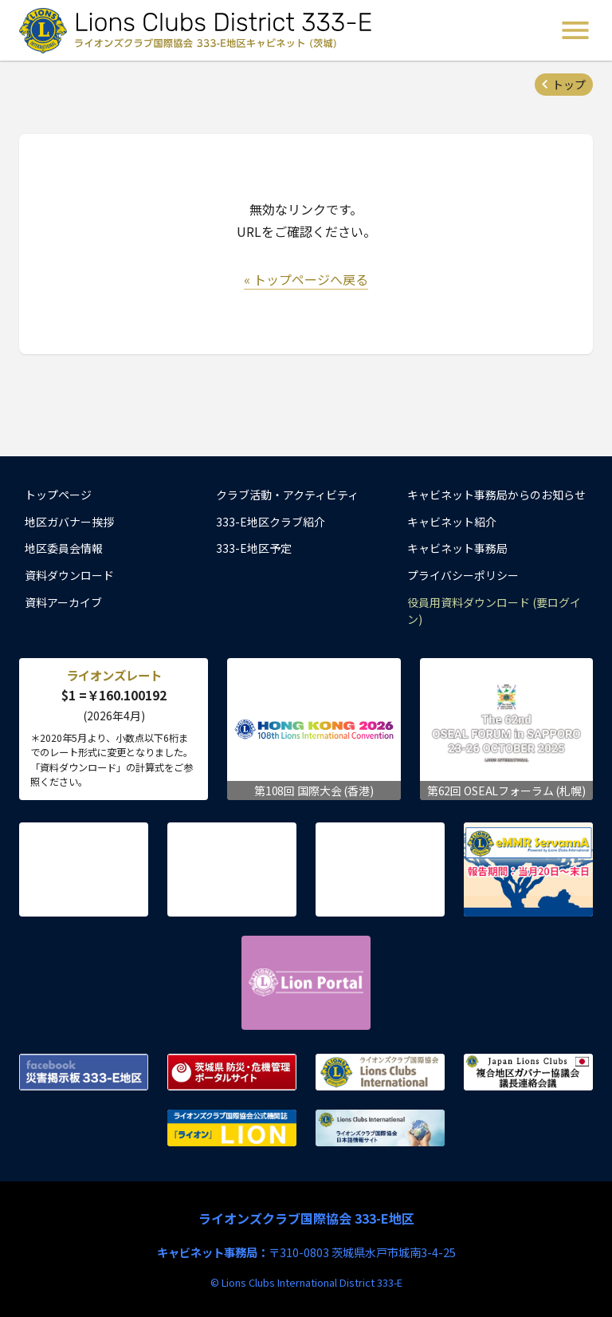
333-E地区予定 (254, 548)
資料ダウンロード (69, 575)
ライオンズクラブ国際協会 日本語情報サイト (380, 1128)
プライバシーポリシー (463, 575)
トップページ (58, 495)
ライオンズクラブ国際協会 (380, 1072)
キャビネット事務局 (457, 548)
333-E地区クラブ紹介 (270, 522)
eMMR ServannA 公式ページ (528, 869)
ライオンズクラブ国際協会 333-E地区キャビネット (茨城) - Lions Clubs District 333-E (200, 30)
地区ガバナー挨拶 (69, 522)
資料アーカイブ (63, 602)
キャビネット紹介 (451, 522)
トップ (569, 85)
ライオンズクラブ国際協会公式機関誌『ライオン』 (231, 1128)
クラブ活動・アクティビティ (287, 495)
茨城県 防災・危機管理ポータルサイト (231, 1072)
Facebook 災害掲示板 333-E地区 (83, 1072)
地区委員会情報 (64, 548)
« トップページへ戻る (306, 279)
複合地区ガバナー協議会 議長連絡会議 (528, 1072)
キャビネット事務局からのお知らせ (496, 495)
